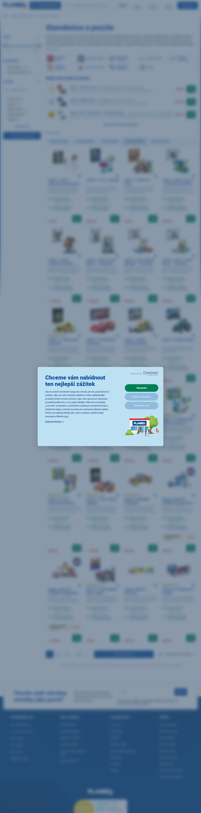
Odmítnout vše (141, 405)
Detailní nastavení (141, 396)
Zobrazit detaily (54, 421)
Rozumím (142, 388)
